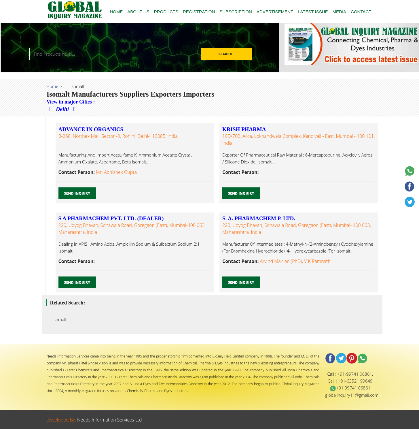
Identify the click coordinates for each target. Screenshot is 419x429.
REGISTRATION (199, 11)
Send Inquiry (77, 193)
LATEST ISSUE (313, 11)
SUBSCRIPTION (235, 11)
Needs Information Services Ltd (109, 420)
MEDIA (339, 11)
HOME (116, 11)
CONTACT (361, 11)
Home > (54, 86)
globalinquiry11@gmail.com (351, 395)
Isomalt (58, 319)
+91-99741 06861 (355, 374)
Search (225, 54)
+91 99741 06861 (350, 388)
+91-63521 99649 (355, 381)
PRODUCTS (166, 11)
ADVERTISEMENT (275, 11)
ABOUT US (138, 11)
